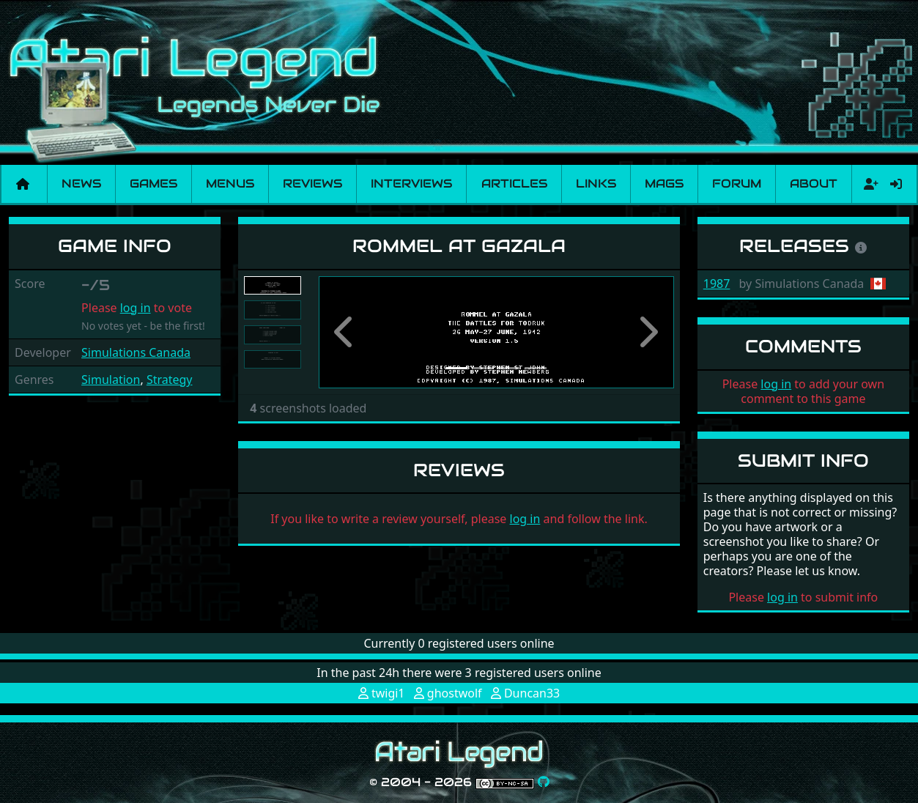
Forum (736, 183)
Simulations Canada (135, 352)
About (813, 183)
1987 (716, 283)
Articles (514, 183)
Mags (664, 183)
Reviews (312, 183)
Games (153, 183)
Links (596, 183)
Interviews (411, 183)
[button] (345, 332)
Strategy (170, 379)
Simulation (110, 379)
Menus (230, 183)
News (81, 183)
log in (135, 308)
